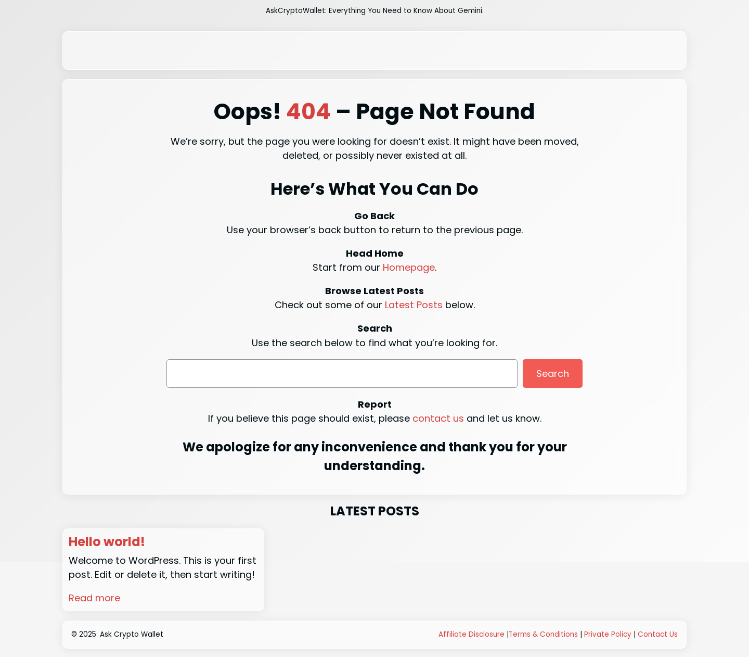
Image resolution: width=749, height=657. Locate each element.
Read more (94, 597)
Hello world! (107, 542)
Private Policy (607, 634)
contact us (438, 418)
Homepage (409, 267)
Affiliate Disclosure (471, 634)
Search (552, 373)
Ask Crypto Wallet (131, 634)
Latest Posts (414, 304)
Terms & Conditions (543, 634)
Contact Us (658, 634)
